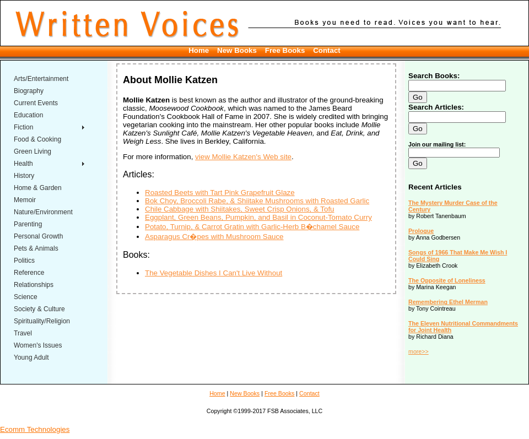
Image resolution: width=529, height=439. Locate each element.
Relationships (33, 285)
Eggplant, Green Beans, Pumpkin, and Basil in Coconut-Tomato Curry (258, 217)
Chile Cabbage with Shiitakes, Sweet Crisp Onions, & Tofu (239, 209)
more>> (418, 351)
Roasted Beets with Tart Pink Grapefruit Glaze (220, 192)
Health (23, 163)
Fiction (23, 127)
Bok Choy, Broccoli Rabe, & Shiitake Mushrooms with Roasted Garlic (257, 201)
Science (25, 297)
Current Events (36, 103)
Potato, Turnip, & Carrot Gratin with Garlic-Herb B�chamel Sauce (252, 227)
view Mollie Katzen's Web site (243, 157)
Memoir (25, 200)
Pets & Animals (36, 248)
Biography (29, 91)
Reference (29, 273)
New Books (237, 50)
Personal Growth (38, 236)
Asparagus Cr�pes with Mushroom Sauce (214, 236)
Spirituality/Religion (42, 321)
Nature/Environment (43, 212)
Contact (327, 50)
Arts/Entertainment (41, 79)
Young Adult (31, 357)
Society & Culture (39, 309)
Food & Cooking (37, 139)
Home (198, 50)
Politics (24, 260)
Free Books (285, 50)
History (24, 176)
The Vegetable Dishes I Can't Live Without (213, 273)
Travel (23, 333)
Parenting (28, 224)
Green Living (32, 151)
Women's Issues (38, 345)
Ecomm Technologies (34, 429)
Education (28, 115)
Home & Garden (38, 188)
